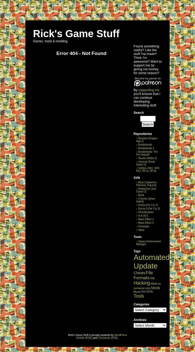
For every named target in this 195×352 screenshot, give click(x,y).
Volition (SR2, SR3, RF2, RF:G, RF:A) (148, 169)
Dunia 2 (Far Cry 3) (149, 208)
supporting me (148, 90)
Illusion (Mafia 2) (147, 158)
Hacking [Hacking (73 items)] (142, 283)
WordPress (121, 335)
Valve (141, 230)
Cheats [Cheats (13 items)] (139, 273)
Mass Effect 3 (146, 222)
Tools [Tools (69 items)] (139, 296)
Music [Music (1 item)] (137, 291)
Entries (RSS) (84, 337)
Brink (141, 195)
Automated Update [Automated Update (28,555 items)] (152, 261)
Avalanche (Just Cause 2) (146, 190)
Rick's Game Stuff (76, 33)
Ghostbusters (145, 212)
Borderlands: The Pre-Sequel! (147, 153)
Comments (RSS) (108, 337)
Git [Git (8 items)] (152, 278)
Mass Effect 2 (146, 219)
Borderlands (145, 144)
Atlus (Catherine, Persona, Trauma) (146, 184)
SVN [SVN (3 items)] (150, 291)
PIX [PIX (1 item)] (143, 291)
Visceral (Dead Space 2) (145, 163)
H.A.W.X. (143, 215)
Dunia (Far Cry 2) (148, 205)
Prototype (143, 226)
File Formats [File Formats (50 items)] (143, 275)
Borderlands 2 (146, 148)
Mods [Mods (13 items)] (155, 288)
